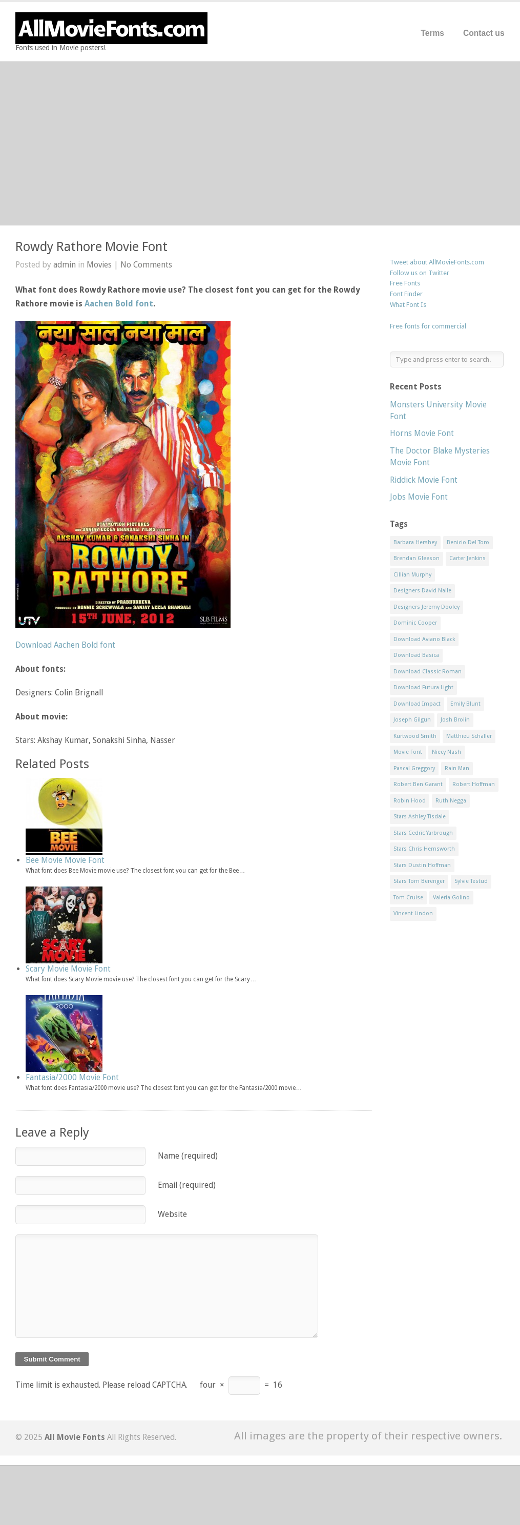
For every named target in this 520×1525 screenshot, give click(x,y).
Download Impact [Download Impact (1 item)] (417, 703)
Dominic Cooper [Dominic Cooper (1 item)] (415, 623)
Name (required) (188, 1156)
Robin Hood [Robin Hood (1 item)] (409, 800)
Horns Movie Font (422, 433)
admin (64, 265)
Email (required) (187, 1185)
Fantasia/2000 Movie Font (72, 1077)
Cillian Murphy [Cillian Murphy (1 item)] (412, 574)
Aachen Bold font (119, 303)
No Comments (146, 265)
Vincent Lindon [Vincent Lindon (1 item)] (413, 913)
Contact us (484, 33)
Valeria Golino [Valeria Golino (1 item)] (451, 897)
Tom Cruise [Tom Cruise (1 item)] (408, 897)
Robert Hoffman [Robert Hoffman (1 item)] (473, 784)
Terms (432, 33)
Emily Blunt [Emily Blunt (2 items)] (465, 703)
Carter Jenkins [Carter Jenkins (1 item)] (467, 558)
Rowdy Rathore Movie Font (91, 246)
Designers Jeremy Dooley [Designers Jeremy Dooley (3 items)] (426, 607)
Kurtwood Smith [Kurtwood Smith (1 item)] (414, 736)
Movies (99, 265)
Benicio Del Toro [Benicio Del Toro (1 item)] (468, 542)
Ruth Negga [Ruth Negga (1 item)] (450, 800)
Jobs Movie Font (419, 497)
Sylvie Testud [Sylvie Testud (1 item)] (471, 881)
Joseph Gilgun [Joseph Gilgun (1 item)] (412, 719)
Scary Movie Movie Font (68, 969)
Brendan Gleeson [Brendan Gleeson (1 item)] (416, 558)
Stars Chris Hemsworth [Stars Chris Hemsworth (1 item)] (424, 849)
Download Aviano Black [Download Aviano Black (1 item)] (424, 639)
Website (172, 1214)
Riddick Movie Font (423, 480)
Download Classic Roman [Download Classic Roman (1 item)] (427, 671)
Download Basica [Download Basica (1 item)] (416, 655)
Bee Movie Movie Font (65, 860)
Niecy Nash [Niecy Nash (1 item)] (446, 752)
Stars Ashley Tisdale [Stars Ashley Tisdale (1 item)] (419, 816)
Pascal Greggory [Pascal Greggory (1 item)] (414, 768)
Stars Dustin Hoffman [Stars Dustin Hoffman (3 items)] (422, 865)
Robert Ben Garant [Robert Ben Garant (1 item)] (418, 784)
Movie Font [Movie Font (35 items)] (407, 752)
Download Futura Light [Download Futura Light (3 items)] (423, 687)
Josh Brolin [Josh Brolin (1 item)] (455, 719)
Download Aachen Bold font (65, 645)
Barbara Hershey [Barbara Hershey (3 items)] (415, 542)
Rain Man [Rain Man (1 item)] (457, 768)
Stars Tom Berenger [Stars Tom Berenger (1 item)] (419, 881)
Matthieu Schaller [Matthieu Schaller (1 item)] (469, 736)
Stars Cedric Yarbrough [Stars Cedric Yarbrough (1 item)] (423, 833)
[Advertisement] (260, 143)
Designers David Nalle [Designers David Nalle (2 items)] (422, 590)
